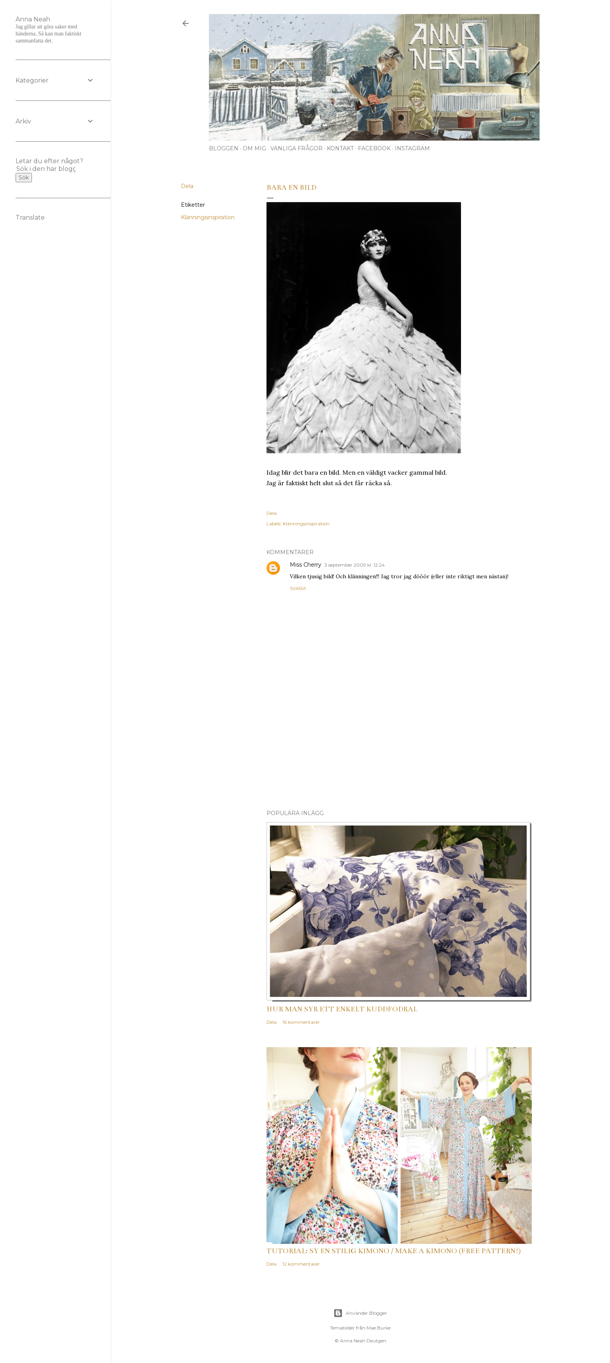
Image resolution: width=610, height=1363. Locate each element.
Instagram (412, 148)
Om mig (254, 148)
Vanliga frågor (296, 148)
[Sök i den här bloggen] (46, 169)
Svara (298, 588)
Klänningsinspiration (208, 217)
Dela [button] (187, 186)
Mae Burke (378, 1328)
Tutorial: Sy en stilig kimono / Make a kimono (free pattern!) (393, 1251)
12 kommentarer (301, 1264)
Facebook (374, 148)
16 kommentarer (301, 1022)
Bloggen (223, 148)
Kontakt (340, 148)
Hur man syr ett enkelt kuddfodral (341, 1009)
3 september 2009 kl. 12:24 (354, 565)
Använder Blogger (360, 1313)
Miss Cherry (305, 564)
